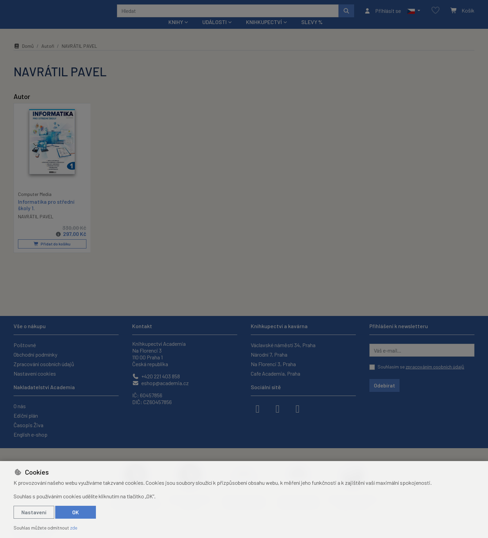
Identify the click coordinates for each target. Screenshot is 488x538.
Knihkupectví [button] (264, 31)
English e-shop (30, 434)
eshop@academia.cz (160, 383)
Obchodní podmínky (35, 354)
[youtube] (297, 408)
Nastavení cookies (35, 373)
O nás (20, 406)
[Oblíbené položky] (435, 15)
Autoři (47, 55)
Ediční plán (26, 415)
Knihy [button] (175, 31)
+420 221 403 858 (156, 376)
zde (73, 528)
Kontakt (142, 326)
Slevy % (312, 31)
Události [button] (214, 31)
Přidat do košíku (52, 252)
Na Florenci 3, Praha (273, 364)
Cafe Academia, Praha (275, 373)
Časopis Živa (28, 425)
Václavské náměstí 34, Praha (283, 345)
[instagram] (277, 408)
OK (75, 512)
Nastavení (33, 512)
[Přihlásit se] (382, 15)
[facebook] (257, 408)
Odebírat (384, 385)
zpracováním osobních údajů (435, 367)
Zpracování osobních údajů (44, 364)
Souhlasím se (421, 367)
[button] (413, 15)
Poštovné (25, 345)
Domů (24, 55)
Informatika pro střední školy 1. (46, 213)
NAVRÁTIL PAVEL (36, 225)
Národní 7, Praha (269, 354)
